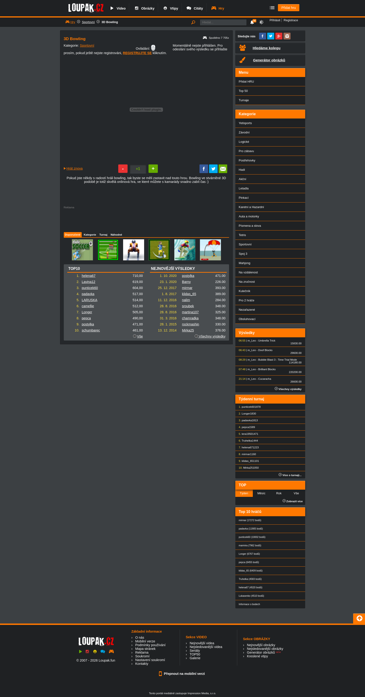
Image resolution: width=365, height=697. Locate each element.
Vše (140, 336)
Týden (244, 493)
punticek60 (90, 288)
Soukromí (142, 656)
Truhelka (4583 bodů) (250, 579)
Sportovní (88, 22)
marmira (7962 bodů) (250, 545)
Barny (186, 282)
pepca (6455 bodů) (249, 562)
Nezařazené (247, 309)
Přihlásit (275, 20)
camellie (88, 306)
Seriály (195, 650)
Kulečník (244, 291)
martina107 (190, 312)
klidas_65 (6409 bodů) (251, 570)
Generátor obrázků (261, 652)
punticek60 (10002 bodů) (252, 537)
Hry (217, 8)
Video (117, 8)
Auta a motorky (249, 216)
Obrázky (144, 8)
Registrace (291, 20)
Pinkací (244, 197)
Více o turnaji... (290, 475)
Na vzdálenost (248, 272)
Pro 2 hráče (246, 300)
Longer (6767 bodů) (249, 554)
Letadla (244, 188)
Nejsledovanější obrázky (265, 649)
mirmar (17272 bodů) (250, 520)
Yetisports (245, 123)
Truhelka (247, 440)
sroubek (188, 306)
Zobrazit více (293, 501)
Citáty (194, 8)
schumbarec (91, 330)
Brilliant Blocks (267, 369)
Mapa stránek (145, 649)
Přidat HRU (246, 81)
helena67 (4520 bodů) (250, 587)
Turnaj (103, 234)
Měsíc (261, 493)
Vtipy (170, 8)
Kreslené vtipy (257, 656)
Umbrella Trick (266, 340)
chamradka (190, 318)
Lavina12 (88, 282)
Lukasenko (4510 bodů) (251, 596)
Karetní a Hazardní (251, 207)
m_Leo (252, 340)
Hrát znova (75, 168)
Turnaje (244, 100)
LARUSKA (89, 300)
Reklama (142, 652)
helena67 (88, 276)
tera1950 (247, 433)
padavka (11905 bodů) (251, 528)
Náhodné (116, 234)
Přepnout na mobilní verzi (182, 674)
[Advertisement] (146, 219)
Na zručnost (247, 281)
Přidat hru (288, 8)
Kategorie (90, 234)
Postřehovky (247, 160)
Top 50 (243, 91)
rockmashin (190, 324)
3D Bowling (109, 22)
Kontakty (141, 664)
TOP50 (194, 654)
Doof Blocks (265, 350)
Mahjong (244, 263)
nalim (186, 300)
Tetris (242, 235)
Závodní (244, 132)
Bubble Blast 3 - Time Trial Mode (277, 359)
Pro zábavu (246, 151)
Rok (278, 493)
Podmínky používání (150, 645)
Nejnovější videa (202, 643)
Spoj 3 (243, 253)
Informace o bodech (249, 604)
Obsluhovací (247, 319)
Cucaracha (264, 378)
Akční (242, 179)
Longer (87, 312)
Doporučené (73, 234)
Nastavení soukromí (150, 660)
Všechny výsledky (210, 336)
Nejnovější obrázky (261, 645)
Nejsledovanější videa (206, 647)
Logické (244, 141)
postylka (88, 324)
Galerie (195, 658)
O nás (139, 637)
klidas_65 (189, 294)
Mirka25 (188, 330)
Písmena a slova (250, 225)
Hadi (242, 169)
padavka (88, 294)
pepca (86, 318)
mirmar (187, 288)
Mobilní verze (145, 641)
